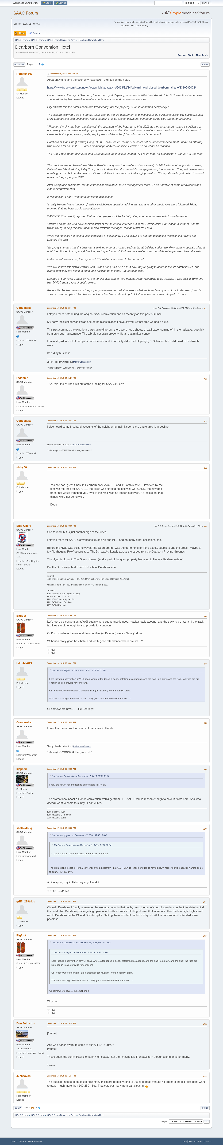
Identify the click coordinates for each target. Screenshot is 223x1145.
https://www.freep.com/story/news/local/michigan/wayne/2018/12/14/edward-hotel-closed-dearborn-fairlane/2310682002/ (121, 87)
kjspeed (21, 769)
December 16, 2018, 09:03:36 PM (61, 526)
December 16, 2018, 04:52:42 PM (61, 421)
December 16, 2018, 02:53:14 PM (64, 74)
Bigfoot (21, 615)
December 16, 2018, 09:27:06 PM (61, 616)
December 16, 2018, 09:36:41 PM (61, 663)
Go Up (17, 1108)
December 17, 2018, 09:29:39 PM (61, 1023)
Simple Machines (35, 1141)
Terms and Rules (195, 1141)
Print (205, 64)
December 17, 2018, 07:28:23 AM (61, 722)
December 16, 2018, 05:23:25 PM (61, 467)
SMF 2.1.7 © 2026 (18, 1141)
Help (185, 1141)
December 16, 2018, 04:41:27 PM (61, 378)
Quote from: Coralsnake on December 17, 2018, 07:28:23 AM (81, 776)
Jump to (164, 1121)
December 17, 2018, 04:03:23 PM (61, 901)
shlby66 (21, 467)
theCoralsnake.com (82, 362)
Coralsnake (23, 307)
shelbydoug (24, 828)
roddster (22, 378)
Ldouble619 (24, 663)
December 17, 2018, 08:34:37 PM (61, 935)
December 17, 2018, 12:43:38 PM (61, 828)
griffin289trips (25, 901)
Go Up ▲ (208, 1141)
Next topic (202, 55)
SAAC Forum (25, 13)
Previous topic (186, 55)
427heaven (23, 1075)
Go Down (19, 64)
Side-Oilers (23, 525)
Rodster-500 (24, 73)
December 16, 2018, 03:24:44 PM (61, 308)
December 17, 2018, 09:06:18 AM (61, 769)
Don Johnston (25, 1023)
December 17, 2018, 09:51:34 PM (61, 1076)
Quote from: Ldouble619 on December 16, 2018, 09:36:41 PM (81, 942)
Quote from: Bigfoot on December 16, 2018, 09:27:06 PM (79, 670)
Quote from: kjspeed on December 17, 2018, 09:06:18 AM (79, 835)
